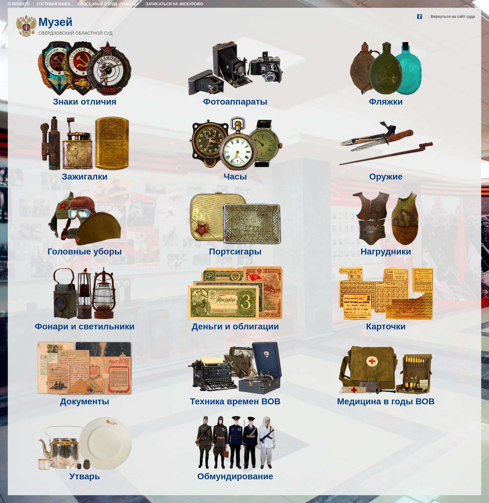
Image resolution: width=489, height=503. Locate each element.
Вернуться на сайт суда (453, 16)
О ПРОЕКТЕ (18, 4)
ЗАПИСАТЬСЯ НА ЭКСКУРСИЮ (174, 4)
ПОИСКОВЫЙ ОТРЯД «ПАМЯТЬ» (108, 4)
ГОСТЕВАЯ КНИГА (54, 4)
